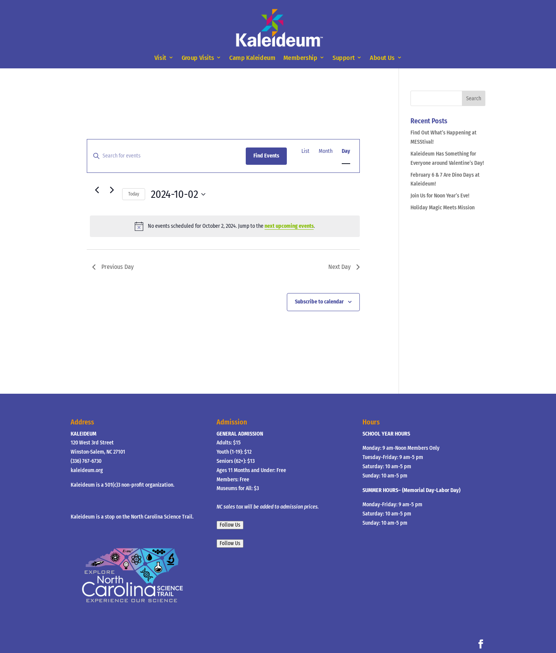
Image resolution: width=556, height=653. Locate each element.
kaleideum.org (87, 470)
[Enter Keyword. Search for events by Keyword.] (166, 156)
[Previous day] (96, 189)
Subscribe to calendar (319, 301)
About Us (382, 57)
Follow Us (230, 525)
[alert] (225, 226)
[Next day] (111, 189)
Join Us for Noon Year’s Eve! (439, 195)
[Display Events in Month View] (326, 151)
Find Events (266, 155)
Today (133, 194)
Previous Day (113, 266)
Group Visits (198, 57)
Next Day (344, 266)
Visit (160, 57)
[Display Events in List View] (305, 151)
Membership (300, 57)
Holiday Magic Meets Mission (442, 207)
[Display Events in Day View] (346, 151)
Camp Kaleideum (252, 57)
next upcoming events (289, 226)
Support (343, 57)
